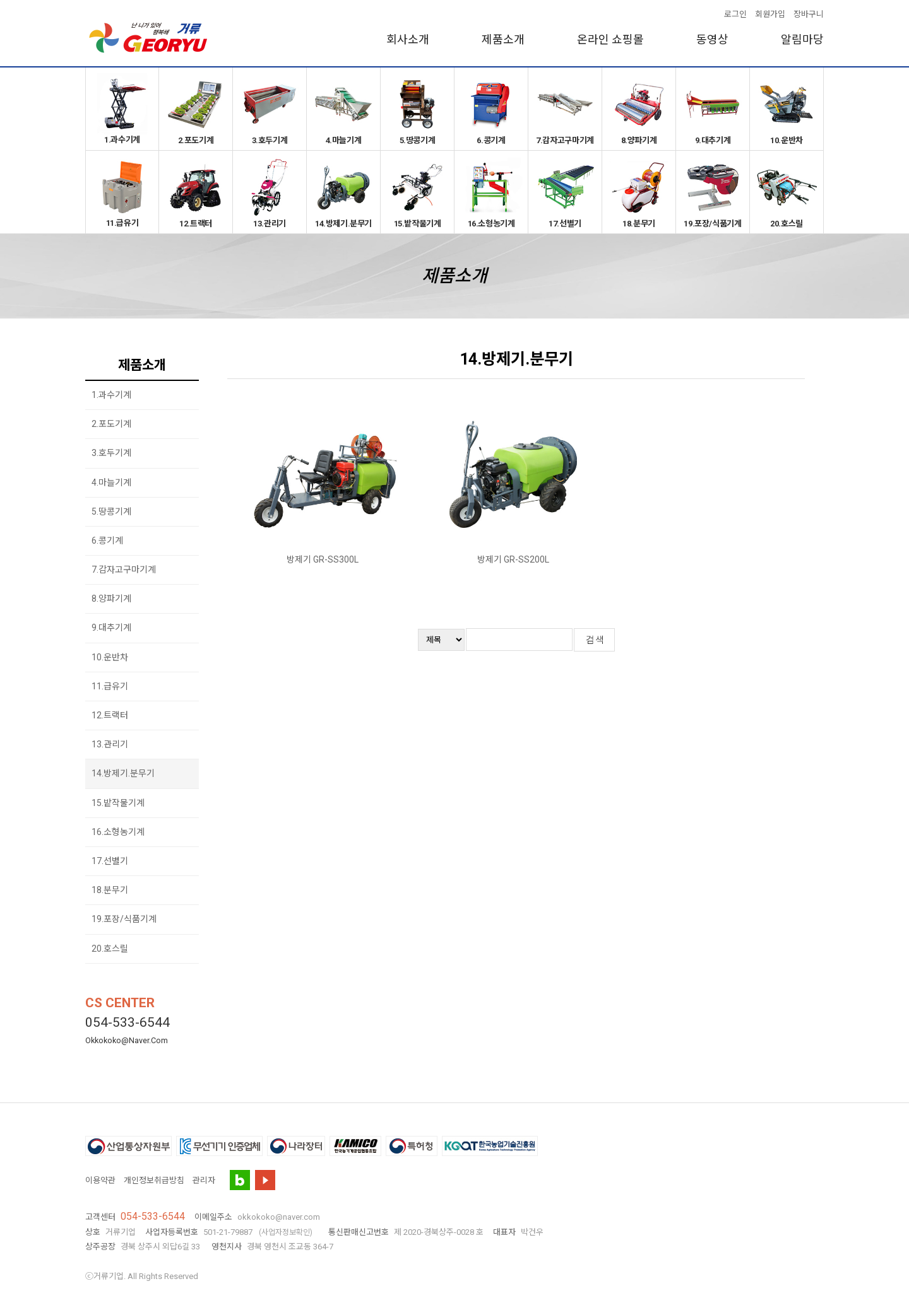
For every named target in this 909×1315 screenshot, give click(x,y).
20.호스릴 (786, 192)
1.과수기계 (122, 108)
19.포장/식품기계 (712, 192)
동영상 (712, 39)
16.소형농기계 (491, 192)
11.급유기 (122, 192)
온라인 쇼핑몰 (610, 39)
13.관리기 (269, 192)
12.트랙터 (195, 192)
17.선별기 (565, 192)
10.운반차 (786, 109)
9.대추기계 (712, 109)
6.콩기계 (491, 109)
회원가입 (770, 14)
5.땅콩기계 (417, 109)
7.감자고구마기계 (565, 109)
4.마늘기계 (343, 109)
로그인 (735, 14)
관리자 (204, 1180)
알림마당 (802, 39)
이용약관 (100, 1180)
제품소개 (503, 39)
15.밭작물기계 (417, 192)
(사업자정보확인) (285, 1232)
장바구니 (808, 14)
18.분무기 (638, 192)
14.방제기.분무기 (343, 192)
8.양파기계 (638, 109)
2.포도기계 (195, 109)
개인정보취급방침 (154, 1180)
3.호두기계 (269, 109)
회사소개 (407, 39)
